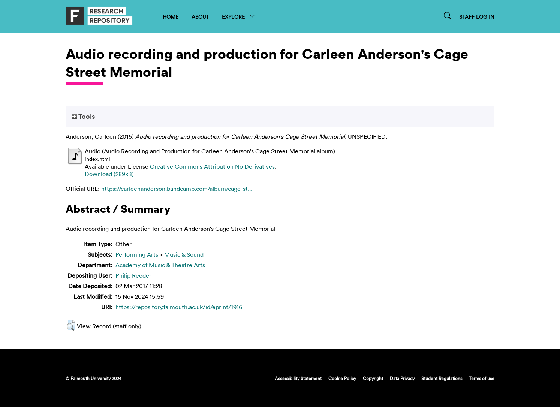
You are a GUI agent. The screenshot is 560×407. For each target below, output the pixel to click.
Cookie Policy (342, 378)
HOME (170, 16)
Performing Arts (136, 254)
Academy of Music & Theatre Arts (160, 265)
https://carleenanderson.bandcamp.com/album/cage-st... (176, 188)
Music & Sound (184, 254)
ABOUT (200, 16)
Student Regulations (441, 378)
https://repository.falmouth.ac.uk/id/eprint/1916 (178, 307)
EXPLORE (238, 16)
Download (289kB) (109, 174)
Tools (83, 116)
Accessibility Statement (298, 378)
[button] (71, 325)
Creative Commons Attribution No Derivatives (212, 166)
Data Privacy (402, 378)
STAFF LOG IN (476, 16)
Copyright (373, 378)
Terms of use (481, 378)
